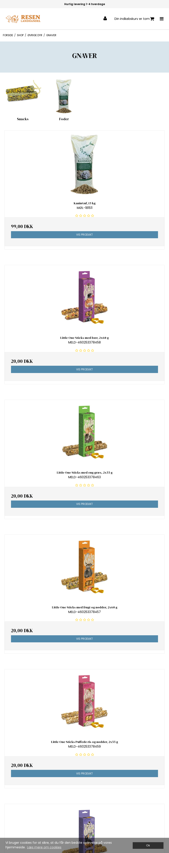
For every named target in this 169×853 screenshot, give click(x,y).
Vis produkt (84, 234)
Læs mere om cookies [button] (44, 847)
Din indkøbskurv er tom (134, 19)
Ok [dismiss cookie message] (148, 845)
